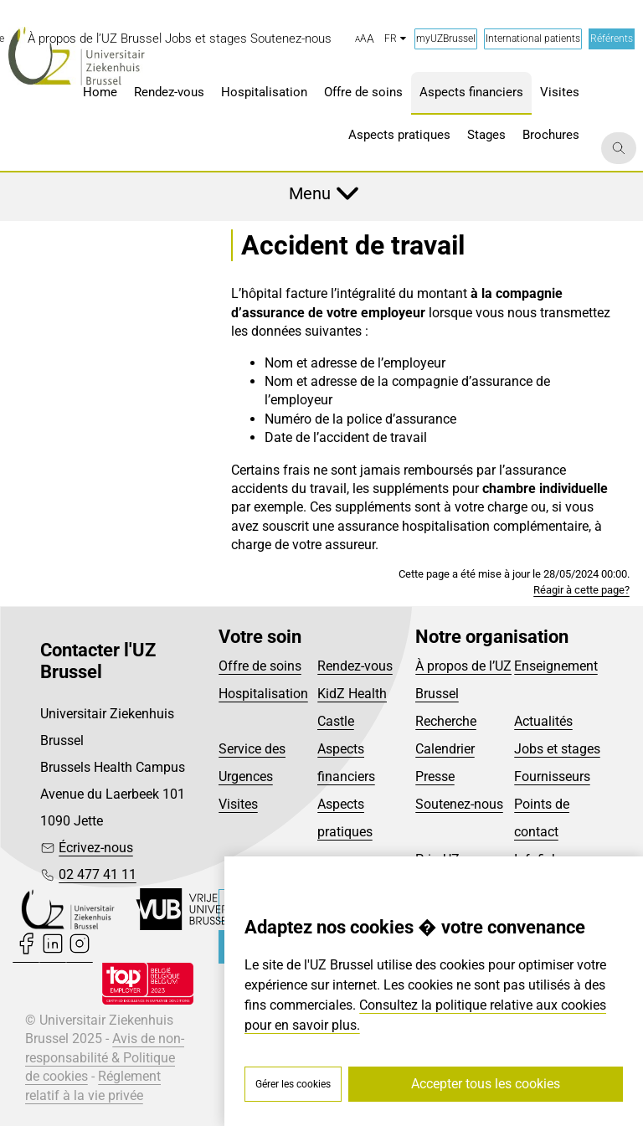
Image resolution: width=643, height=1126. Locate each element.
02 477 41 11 (97, 874)
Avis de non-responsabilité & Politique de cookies (104, 1057)
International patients (533, 38)
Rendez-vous (355, 666)
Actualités (543, 721)
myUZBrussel (446, 38)
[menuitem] (94, 39)
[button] (364, 39)
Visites (238, 804)
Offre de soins (260, 666)
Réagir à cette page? (581, 590)
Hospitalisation (263, 694)
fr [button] (395, 38)
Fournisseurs (552, 776)
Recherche (445, 721)
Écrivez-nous (96, 848)
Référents (611, 38)
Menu (310, 193)
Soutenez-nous (459, 804)
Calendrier (445, 749)
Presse (435, 776)
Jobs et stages (557, 749)
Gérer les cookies (293, 1084)
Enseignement (556, 666)
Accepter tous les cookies (485, 1084)
